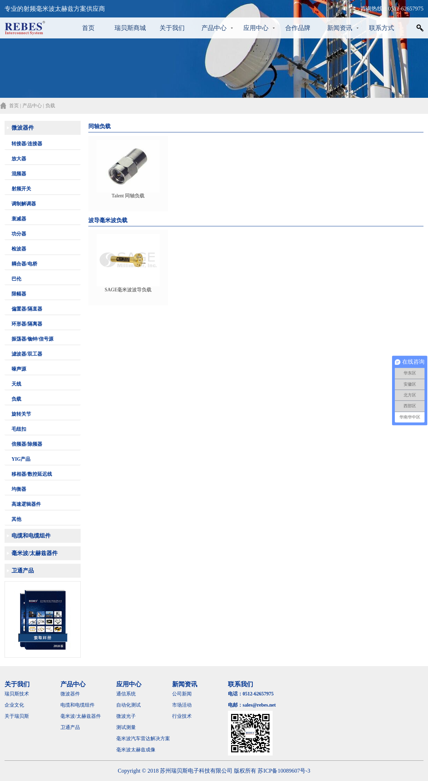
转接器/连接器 (27, 143)
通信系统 (126, 693)
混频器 (19, 173)
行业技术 (182, 716)
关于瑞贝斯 (17, 716)
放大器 (19, 158)
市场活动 (182, 705)
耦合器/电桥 (24, 264)
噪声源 (19, 369)
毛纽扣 (19, 429)
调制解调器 (24, 203)
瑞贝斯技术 (17, 693)
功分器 (19, 233)
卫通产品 (23, 571)
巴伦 (16, 279)
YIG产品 (21, 459)
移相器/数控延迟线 (32, 474)
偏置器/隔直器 (27, 309)
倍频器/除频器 (27, 444)
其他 (16, 519)
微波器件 (23, 128)
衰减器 (19, 218)
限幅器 (19, 294)
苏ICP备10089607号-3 (284, 771)
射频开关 (21, 188)
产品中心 (214, 27)
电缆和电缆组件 (31, 536)
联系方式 (381, 27)
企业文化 (14, 705)
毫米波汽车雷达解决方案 (143, 738)
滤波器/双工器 (27, 354)
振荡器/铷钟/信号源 (32, 339)
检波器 (19, 248)
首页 (88, 27)
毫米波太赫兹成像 (140, 749)
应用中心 (255, 27)
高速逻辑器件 (26, 504)
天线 (16, 384)
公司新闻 (182, 693)
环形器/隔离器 (27, 324)
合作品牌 (297, 27)
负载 (16, 399)
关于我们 (172, 27)
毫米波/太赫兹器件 (35, 553)
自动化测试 (128, 705)
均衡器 (19, 489)
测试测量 (126, 727)
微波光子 (126, 716)
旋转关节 (21, 414)
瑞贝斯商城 (130, 27)
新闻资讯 (339, 27)
